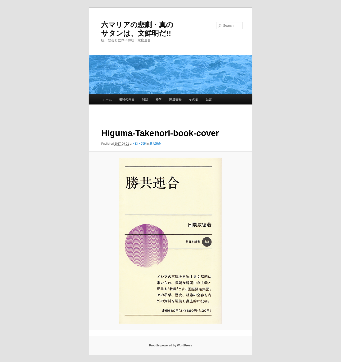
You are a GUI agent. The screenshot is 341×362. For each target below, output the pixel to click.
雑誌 (145, 99)
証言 (209, 99)
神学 (159, 99)
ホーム (107, 99)
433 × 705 (139, 143)
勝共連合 (155, 143)
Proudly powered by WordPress (170, 345)
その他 (193, 99)
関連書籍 (175, 99)
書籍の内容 (127, 99)
